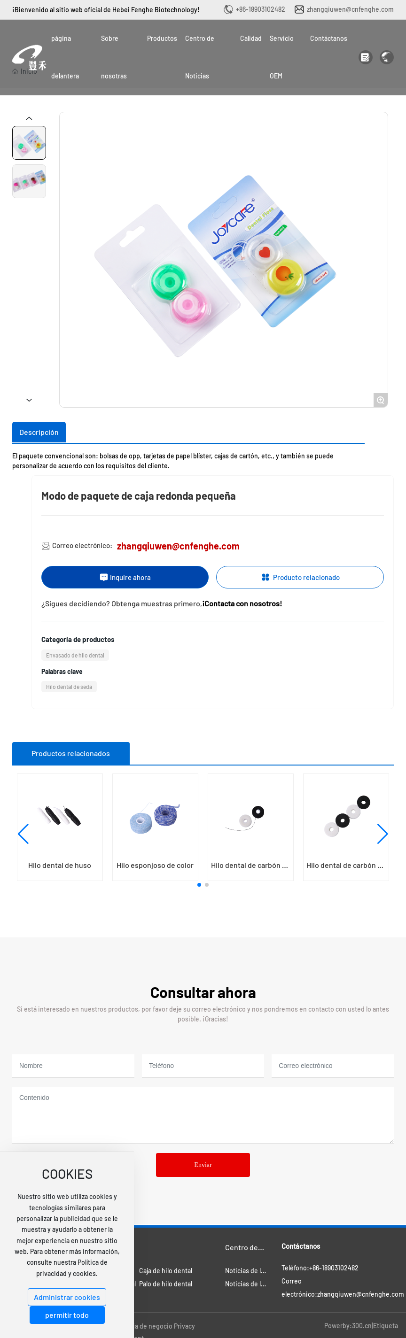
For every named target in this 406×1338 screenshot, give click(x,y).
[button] (199, 885)
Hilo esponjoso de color (155, 864)
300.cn (362, 1326)
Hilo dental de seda (69, 686)
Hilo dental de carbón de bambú (250, 868)
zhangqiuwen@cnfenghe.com (350, 9)
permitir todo (67, 1314)
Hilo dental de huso (59, 864)
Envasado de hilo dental (75, 655)
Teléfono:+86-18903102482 (320, 1268)
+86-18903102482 (260, 9)
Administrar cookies (67, 1296)
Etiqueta (385, 1326)
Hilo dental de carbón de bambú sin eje (346, 868)
